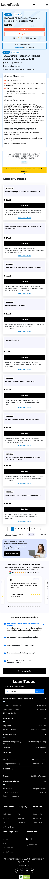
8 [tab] (23, 606)
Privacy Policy (37, 814)
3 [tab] (12, 606)
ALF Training (41, 747)
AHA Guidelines (8, 847)
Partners (21, 818)
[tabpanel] (24, 590)
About (20, 814)
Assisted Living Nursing (36, 742)
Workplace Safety (39, 789)
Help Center (8, 807)
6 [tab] (19, 606)
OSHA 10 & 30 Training (12, 706)
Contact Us (22, 823)
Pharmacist (41, 726)
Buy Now (24, 205)
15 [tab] (39, 606)
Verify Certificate (8, 827)
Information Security (11, 796)
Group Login (7, 818)
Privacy (43, 792)
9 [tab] (26, 606)
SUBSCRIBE (39, 691)
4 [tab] (15, 606)
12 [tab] (32, 606)
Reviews (5, 839)
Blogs (4, 843)
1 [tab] (8, 606)
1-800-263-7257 (32, 844)
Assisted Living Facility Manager (12, 743)
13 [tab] (35, 606)
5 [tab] (17, 606)
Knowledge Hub (10, 832)
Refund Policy (37, 818)
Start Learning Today (12, 553)
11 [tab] (30, 606)
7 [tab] (21, 606)
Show (20, 535)
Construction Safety (11, 709)
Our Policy (38, 807)
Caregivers (7, 747)
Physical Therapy (39, 764)
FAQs (4, 823)
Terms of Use (37, 823)
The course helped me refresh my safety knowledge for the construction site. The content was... (23, 585)
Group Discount (24, 34)
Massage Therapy (39, 760)
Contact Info (31, 832)
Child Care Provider (38, 776)
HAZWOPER (41, 709)
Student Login (7, 814)
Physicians (7, 726)
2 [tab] (10, 606)
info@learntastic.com (34, 839)
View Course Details (24, 218)
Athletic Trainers (9, 760)
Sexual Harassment (10, 792)
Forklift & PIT (41, 706)
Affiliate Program (8, 852)
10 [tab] (28, 606)
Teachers (6, 776)
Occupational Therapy (11, 764)
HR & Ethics (7, 789)
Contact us (19, 47)
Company (22, 807)
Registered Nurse (10, 729)
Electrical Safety (9, 713)
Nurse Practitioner (38, 729)
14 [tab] (37, 606)
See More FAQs (24, 671)
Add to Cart (25, 29)
